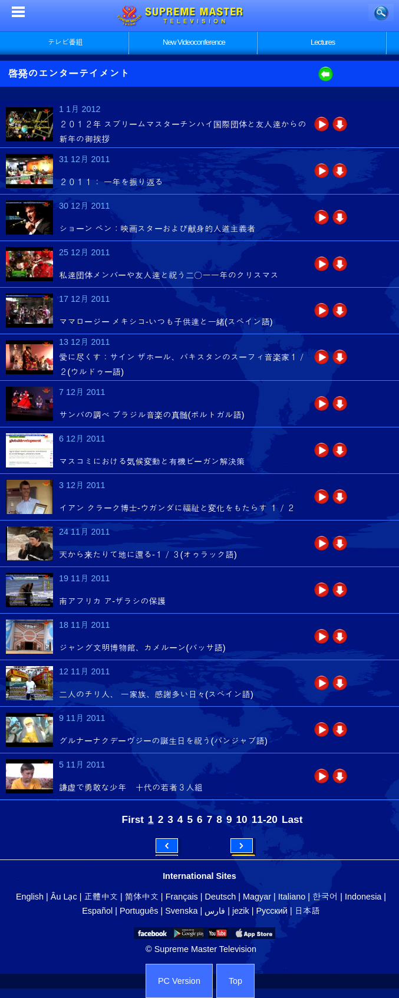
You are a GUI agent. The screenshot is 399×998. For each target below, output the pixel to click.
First (133, 819)
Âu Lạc (64, 896)
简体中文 (142, 896)
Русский (272, 910)
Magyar (257, 896)
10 (242, 819)
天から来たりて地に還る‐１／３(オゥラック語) (148, 554)
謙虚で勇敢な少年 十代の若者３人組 (131, 787)
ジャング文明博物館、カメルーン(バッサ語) (142, 648)
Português (139, 910)
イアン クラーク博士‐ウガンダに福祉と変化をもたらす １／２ (177, 508)
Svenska (181, 910)
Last (292, 819)
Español (97, 910)
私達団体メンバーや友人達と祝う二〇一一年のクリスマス (169, 275)
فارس (215, 910)
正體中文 (101, 896)
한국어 (325, 896)
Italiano (291, 896)
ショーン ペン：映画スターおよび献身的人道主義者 (157, 228)
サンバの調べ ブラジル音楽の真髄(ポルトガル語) (152, 415)
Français (182, 896)
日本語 (307, 910)
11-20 (265, 819)
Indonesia (363, 896)
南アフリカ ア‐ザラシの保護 (112, 601)
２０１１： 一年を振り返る (111, 182)
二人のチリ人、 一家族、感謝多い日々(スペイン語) (156, 694)
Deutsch (220, 896)
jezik (240, 910)
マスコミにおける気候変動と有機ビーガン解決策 (152, 461)
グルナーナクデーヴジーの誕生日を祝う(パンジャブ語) (163, 741)
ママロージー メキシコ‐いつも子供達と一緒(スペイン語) (166, 322)
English (30, 896)
